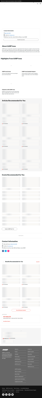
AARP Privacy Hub (9, 388)
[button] (37, 3)
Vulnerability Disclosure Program (30, 390)
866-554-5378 (7, 33)
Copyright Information (19, 390)
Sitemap (3, 388)
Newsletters (30, 354)
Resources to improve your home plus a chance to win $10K (11, 1)
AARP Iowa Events (6, 71)
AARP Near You (17, 364)
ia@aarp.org (12, 35)
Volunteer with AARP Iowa (8, 89)
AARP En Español (31, 351)
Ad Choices (4, 391)
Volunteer (16, 354)
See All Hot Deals (6, 321)
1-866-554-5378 (13, 244)
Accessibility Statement (25, 388)
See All (37, 261)
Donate (16, 351)
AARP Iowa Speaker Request (29, 71)
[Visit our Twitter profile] (6, 251)
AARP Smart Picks (18, 361)
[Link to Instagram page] (8, 251)
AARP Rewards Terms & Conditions (8, 390)
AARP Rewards (17, 359)
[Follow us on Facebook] (3, 251)
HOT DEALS (6, 316)
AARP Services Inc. (31, 366)
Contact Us (30, 349)
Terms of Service (16, 388)
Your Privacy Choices (10, 391)
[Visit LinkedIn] (12, 394)
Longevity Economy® (18, 381)
